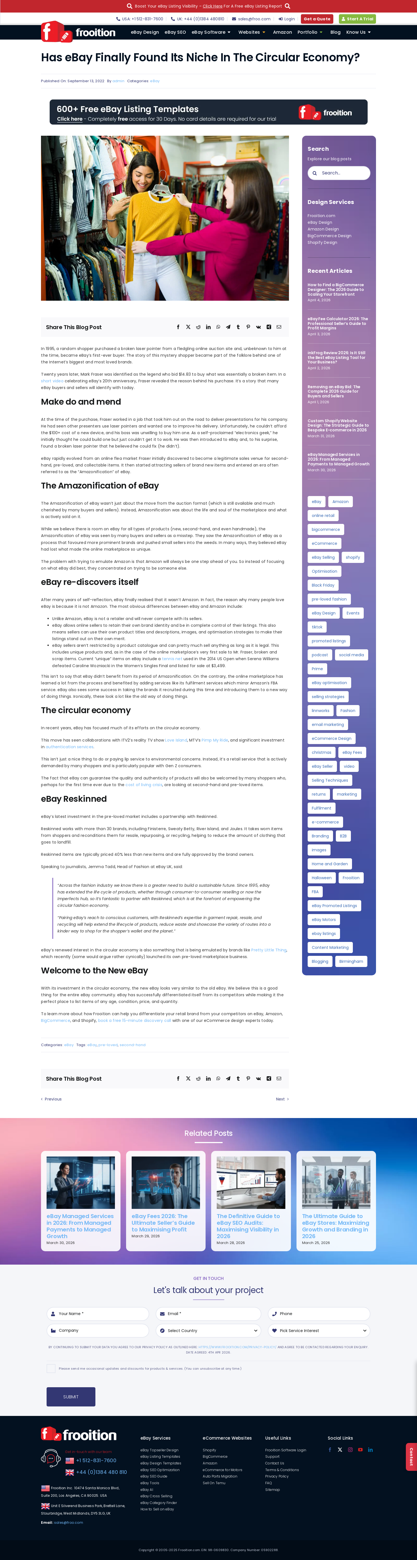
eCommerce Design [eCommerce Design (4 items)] (331, 738)
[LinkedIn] (208, 327)
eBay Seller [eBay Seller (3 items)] (322, 766)
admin (118, 81)
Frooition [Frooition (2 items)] (351, 878)
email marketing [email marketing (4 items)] (328, 724)
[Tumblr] (238, 327)
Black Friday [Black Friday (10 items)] (323, 585)
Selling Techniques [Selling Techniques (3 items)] (330, 780)
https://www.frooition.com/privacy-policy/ (238, 1347)
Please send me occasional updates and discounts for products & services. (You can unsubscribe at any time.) (150, 1368)
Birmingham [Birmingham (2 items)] (351, 961)
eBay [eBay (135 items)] (316, 501)
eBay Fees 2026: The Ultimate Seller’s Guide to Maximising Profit (163, 1222)
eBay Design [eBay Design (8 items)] (324, 613)
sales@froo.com (68, 1522)
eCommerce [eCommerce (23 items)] (324, 543)
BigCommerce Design (329, 236)
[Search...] (339, 173)
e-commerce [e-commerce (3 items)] (325, 822)
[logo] (78, 22)
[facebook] (330, 1449)
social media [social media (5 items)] (351, 655)
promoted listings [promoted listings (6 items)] (329, 641)
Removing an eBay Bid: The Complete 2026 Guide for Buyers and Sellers (334, 391)
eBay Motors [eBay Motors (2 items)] (324, 919)
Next (280, 1099)
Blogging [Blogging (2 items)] (320, 961)
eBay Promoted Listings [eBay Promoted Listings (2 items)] (334, 905)
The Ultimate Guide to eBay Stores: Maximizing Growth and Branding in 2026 (335, 1226)
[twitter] (340, 1449)
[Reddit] (198, 327)
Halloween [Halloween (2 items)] (322, 878)
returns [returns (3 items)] (319, 794)
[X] (188, 327)
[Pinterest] (248, 327)
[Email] (279, 327)
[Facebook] (178, 327)
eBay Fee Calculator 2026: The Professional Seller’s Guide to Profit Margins (338, 323)
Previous (53, 1099)
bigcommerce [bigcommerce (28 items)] (326, 529)
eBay (155, 81)
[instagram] (350, 1449)
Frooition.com (321, 215)
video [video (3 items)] (349, 766)
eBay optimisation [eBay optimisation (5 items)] (329, 683)
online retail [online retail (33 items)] (323, 515)
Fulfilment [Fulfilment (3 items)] (321, 808)
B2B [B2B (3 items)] (343, 836)
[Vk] (258, 327)
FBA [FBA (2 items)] (315, 892)
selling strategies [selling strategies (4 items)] (328, 696)
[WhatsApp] (218, 327)
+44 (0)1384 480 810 (101, 1472)
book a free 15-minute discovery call (134, 1020)
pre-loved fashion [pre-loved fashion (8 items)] (329, 599)
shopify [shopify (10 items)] (353, 557)
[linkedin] (370, 1449)
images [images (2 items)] (319, 850)
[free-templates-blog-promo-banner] (209, 101)
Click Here (213, 6)
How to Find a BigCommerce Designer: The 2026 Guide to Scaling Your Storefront (336, 289)
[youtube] (360, 1449)
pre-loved (108, 1045)
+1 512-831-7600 (95, 1460)
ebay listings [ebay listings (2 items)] (324, 933)
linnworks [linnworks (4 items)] (320, 710)
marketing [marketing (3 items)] (347, 794)
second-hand (133, 1045)
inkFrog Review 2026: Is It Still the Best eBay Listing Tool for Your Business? (336, 357)
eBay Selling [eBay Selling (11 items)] (323, 557)
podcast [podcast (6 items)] (320, 655)
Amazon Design (323, 229)
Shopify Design (322, 242)
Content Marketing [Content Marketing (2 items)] (330, 947)
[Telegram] (228, 327)
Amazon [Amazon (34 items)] (340, 501)
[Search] (315, 173)
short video (52, 381)
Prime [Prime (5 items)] (317, 669)
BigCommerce (55, 1020)
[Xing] (269, 327)
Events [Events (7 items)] (353, 613)
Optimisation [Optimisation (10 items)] (324, 571)
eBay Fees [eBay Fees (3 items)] (352, 752)
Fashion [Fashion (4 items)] (348, 710)
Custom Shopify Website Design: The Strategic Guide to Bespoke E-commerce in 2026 (338, 425)
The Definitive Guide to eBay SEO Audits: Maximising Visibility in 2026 (248, 1226)
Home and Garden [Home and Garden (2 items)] (330, 864)
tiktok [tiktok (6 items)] (317, 627)
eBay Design (320, 222)
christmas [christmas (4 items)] (321, 752)
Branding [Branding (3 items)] (320, 836)
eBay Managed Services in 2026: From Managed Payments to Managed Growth (339, 459)
